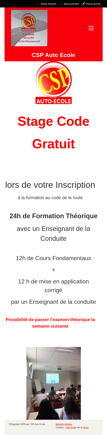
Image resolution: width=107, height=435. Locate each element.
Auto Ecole (71, 427)
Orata (85, 427)
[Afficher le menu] (91, 28)
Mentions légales (64, 424)
